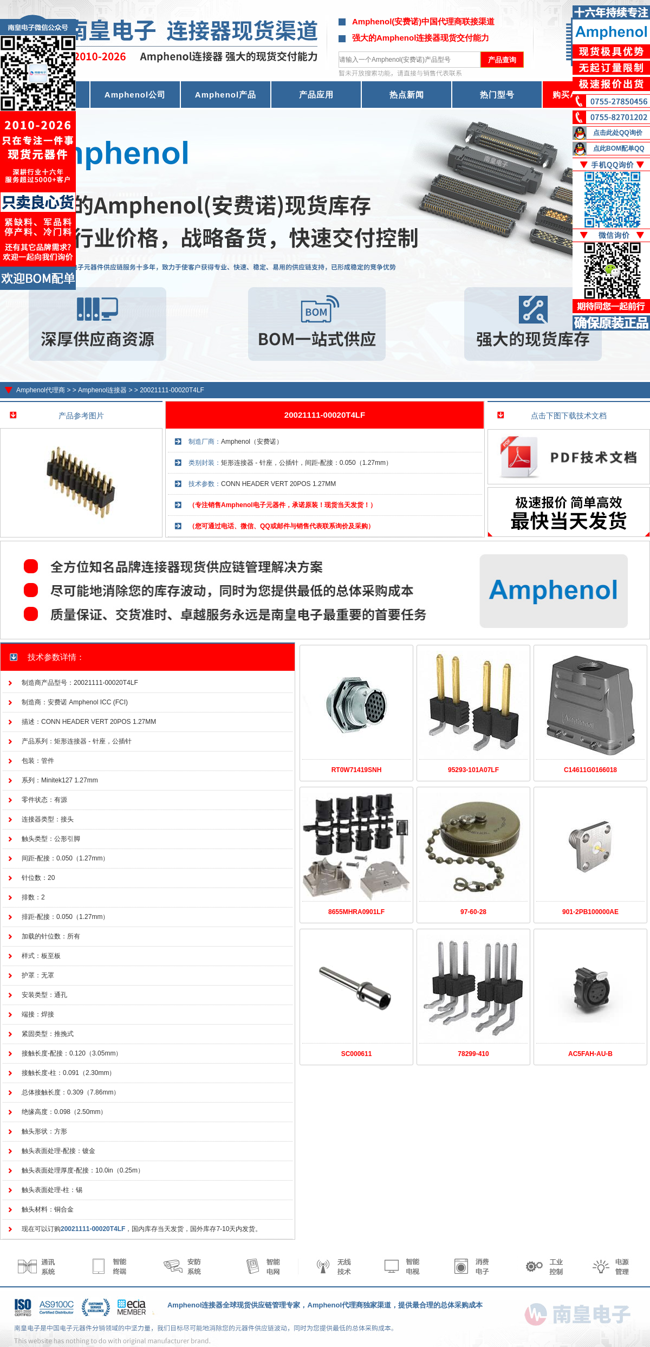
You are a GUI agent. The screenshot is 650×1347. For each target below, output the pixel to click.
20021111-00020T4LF (172, 390)
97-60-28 (473, 912)
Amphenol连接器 (102, 390)
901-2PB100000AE (590, 912)
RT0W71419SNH (357, 770)
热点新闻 (406, 94)
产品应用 (316, 94)
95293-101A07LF (473, 770)
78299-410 (473, 1054)
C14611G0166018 (590, 770)
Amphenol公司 (135, 94)
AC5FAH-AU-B (590, 1054)
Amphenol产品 (225, 94)
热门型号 (497, 94)
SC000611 (356, 1054)
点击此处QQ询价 (617, 133)
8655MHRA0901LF (356, 912)
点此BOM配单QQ (619, 148)
